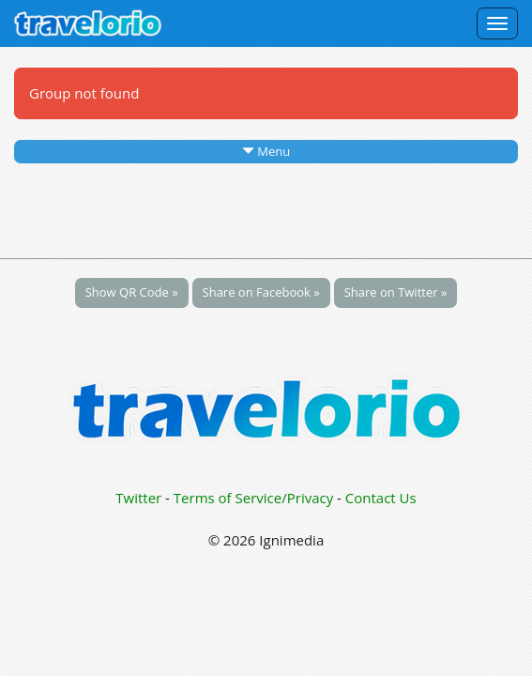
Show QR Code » (131, 292)
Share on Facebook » (261, 292)
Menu (266, 151)
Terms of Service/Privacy (253, 497)
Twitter (138, 497)
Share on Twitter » (396, 292)
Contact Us (381, 497)
